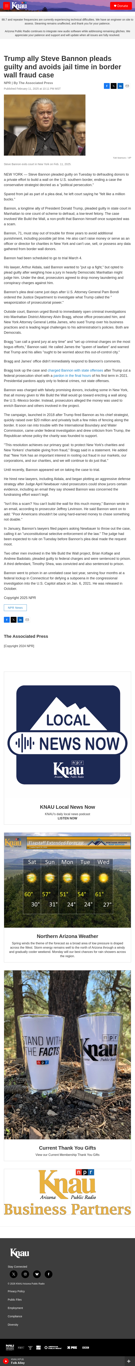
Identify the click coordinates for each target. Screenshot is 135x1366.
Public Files (15, 1299)
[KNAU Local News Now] (67, 735)
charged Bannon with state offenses (75, 370)
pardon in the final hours (72, 376)
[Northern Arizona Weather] (67, 880)
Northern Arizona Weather (67, 936)
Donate (122, 6)
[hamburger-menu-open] (6, 6)
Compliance (15, 1316)
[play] (5, 1361)
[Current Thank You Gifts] (67, 1054)
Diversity (13, 1324)
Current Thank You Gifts (67, 1148)
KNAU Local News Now (67, 807)
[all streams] (130, 1361)
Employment (15, 1308)
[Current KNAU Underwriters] (67, 1192)
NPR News (15, 607)
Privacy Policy (16, 1291)
